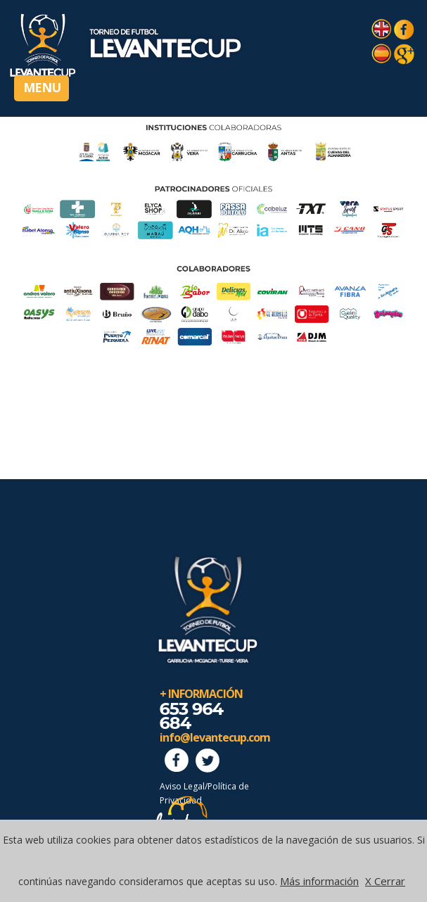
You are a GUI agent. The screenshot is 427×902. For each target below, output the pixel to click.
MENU (41, 87)
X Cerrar (385, 881)
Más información (319, 881)
